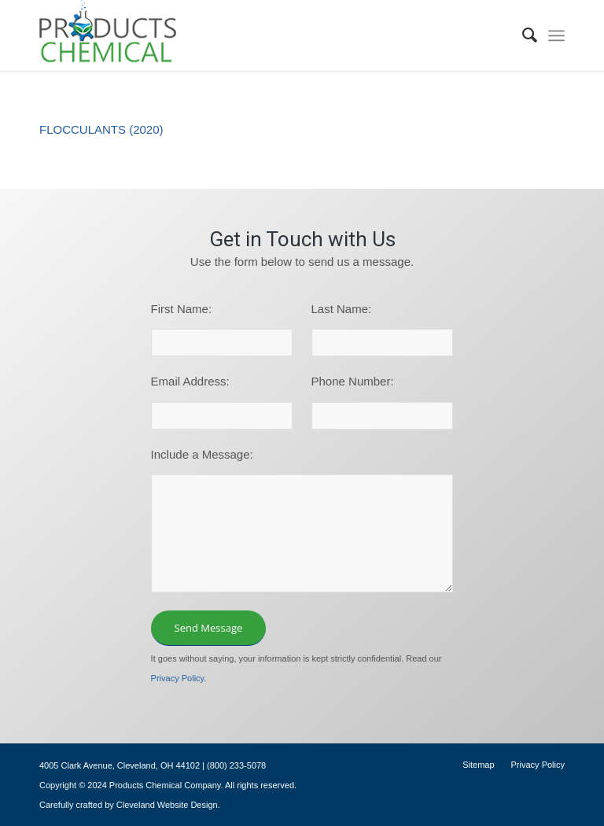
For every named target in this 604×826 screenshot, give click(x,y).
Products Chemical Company (165, 785)
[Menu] (556, 35)
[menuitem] (522, 35)
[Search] (522, 35)
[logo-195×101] (107, 35)
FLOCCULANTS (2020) (101, 129)
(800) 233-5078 (236, 765)
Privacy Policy (177, 678)
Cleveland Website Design (167, 804)
